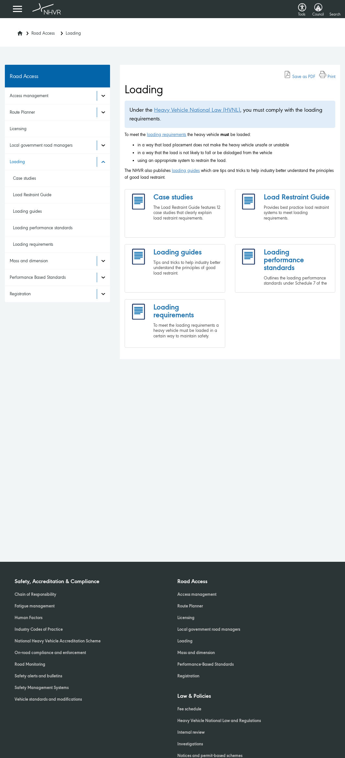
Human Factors (28, 618)
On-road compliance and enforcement (50, 653)
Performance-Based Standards (205, 664)
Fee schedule (189, 709)
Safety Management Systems (42, 688)
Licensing (18, 128)
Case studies (24, 178)
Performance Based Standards (38, 277)
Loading (73, 33)
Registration (20, 293)
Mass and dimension (29, 260)
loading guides (186, 170)
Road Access (43, 33)
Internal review (191, 732)
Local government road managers (41, 145)
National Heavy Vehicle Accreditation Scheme (58, 641)
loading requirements (166, 134)
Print (327, 76)
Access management (29, 95)
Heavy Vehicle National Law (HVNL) (197, 110)
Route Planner (22, 112)
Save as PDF (299, 76)
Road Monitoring (30, 664)
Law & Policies (194, 696)
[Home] (15, 31)
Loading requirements (33, 244)
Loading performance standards (42, 227)
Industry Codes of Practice (39, 630)
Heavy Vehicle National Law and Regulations (219, 721)
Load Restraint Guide (32, 194)
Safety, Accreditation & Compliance (57, 582)
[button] (302, 5)
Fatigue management (35, 606)
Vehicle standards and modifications (48, 699)
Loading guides (27, 211)
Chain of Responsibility (35, 595)
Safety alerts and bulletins (38, 676)
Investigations (190, 744)
